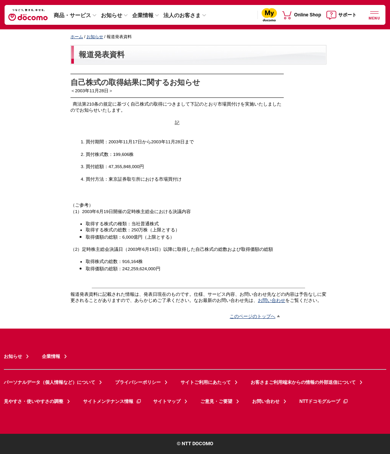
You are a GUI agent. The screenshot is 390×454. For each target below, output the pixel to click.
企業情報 (142, 15)
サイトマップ (167, 401)
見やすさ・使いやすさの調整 (33, 401)
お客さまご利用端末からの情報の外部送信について (303, 382)
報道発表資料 (102, 54)
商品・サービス (72, 15)
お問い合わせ (271, 300)
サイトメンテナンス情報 (112, 401)
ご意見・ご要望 (216, 401)
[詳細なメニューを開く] (374, 14)
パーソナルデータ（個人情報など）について (49, 382)
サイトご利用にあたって (206, 382)
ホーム (76, 36)
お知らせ (111, 15)
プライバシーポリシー (138, 382)
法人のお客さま (182, 15)
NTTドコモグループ (323, 401)
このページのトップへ (252, 316)
